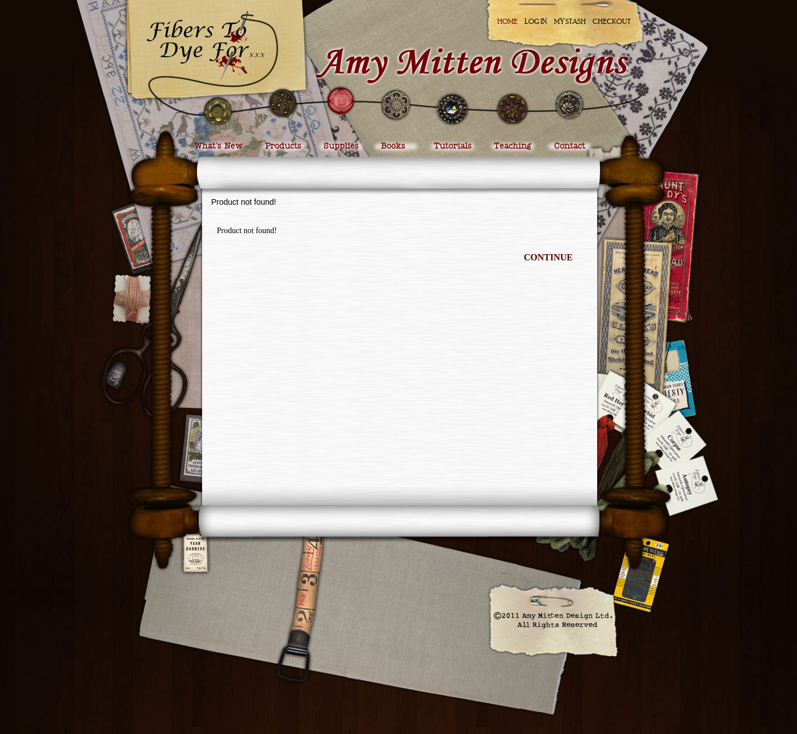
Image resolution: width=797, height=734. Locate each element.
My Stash (570, 21)
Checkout (612, 21)
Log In (536, 21)
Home (507, 21)
